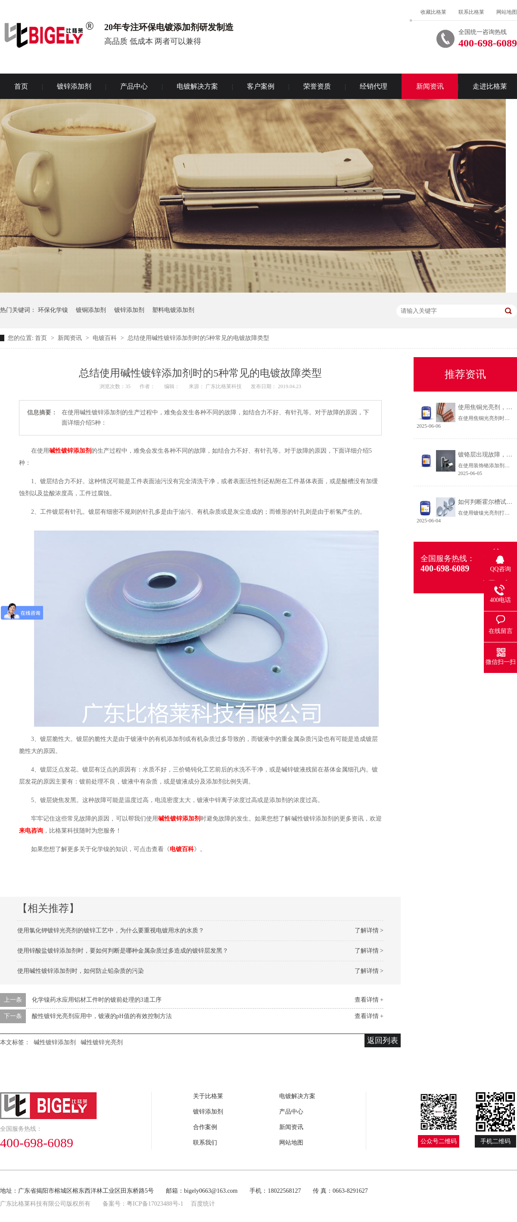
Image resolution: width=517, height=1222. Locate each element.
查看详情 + (369, 1000)
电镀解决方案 (197, 86)
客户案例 (260, 86)
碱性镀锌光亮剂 (102, 1042)
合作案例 (205, 1127)
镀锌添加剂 (74, 86)
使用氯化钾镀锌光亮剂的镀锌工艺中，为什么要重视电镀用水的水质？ (110, 930)
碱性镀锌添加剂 (70, 450)
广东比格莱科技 (224, 386)
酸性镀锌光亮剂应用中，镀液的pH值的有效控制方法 (102, 1016)
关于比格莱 (208, 1096)
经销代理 (373, 86)
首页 (42, 338)
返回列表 (382, 1040)
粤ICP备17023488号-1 (155, 1203)
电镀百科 (105, 338)
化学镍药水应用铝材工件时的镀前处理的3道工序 (97, 1000)
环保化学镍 (53, 310)
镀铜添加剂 (91, 310)
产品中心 (134, 86)
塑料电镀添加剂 (173, 310)
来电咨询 (31, 830)
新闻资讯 (430, 86)
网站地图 (506, 12)
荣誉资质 (317, 86)
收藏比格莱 (433, 12)
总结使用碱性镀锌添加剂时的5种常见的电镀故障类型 (198, 338)
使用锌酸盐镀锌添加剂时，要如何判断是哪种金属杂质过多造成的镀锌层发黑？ (122, 950)
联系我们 (205, 1142)
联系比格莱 (471, 12)
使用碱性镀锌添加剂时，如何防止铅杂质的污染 (80, 971)
